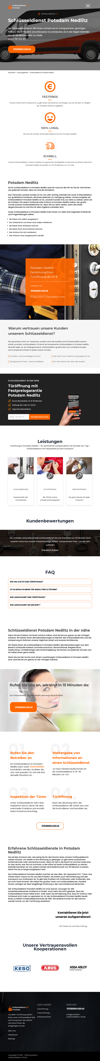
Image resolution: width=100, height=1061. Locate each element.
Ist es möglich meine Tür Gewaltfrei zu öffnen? (33, 589)
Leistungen (44, 1005)
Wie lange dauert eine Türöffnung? (28, 597)
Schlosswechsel (21, 489)
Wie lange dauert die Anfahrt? (25, 605)
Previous (6, 968)
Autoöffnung (50, 489)
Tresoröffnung (79, 489)
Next (94, 968)
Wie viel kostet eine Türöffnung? (26, 582)
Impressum (13, 1035)
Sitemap (11, 1039)
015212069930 (37, 766)
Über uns (12, 1031)
